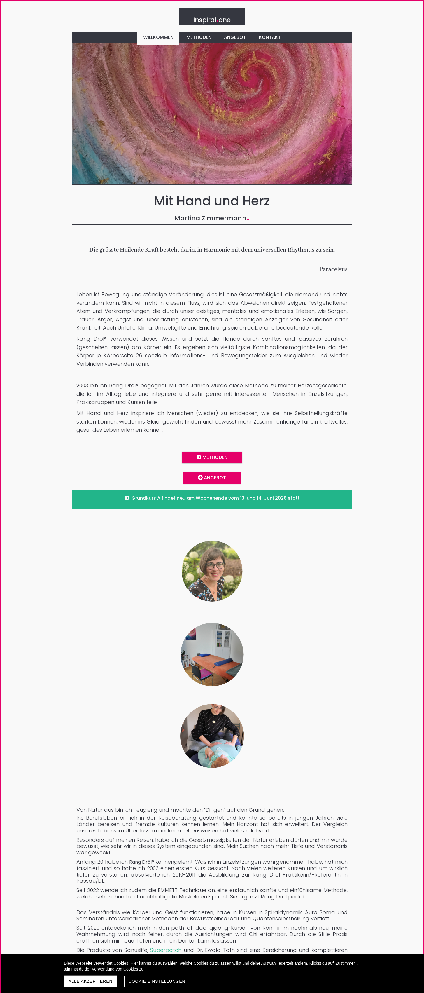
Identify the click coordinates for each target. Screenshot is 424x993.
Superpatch (249, 698)
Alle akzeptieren (91, 981)
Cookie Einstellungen (157, 981)
